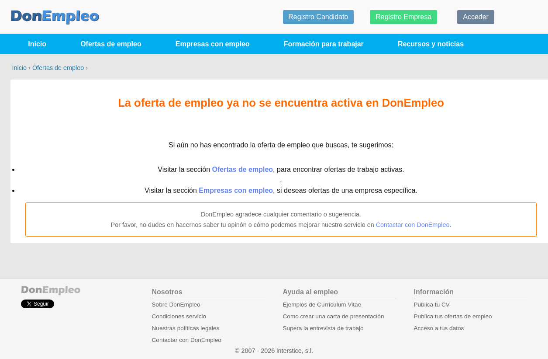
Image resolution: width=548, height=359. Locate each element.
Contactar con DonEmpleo (413, 224)
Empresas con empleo (213, 44)
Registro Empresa (403, 17)
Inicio (37, 44)
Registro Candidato (318, 17)
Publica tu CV (432, 304)
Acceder (476, 17)
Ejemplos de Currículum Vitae (322, 304)
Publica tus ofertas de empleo (453, 316)
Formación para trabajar (324, 44)
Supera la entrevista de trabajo (323, 328)
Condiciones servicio (179, 316)
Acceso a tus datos (439, 328)
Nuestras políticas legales (186, 328)
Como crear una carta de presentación (333, 316)
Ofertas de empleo (110, 44)
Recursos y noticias (431, 44)
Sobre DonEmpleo (176, 304)
